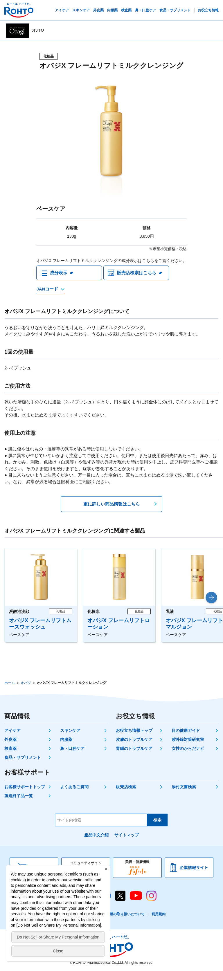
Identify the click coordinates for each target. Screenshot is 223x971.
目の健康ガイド (186, 730)
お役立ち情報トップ (134, 730)
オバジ (26, 683)
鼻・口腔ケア (72, 748)
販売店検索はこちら (136, 272)
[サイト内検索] (101, 820)
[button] (211, 597)
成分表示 (58, 272)
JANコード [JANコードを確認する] (47, 288)
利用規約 (159, 914)
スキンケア (70, 730)
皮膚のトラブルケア (134, 739)
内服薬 (66, 739)
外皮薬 (10, 739)
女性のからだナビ (188, 748)
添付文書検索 (184, 786)
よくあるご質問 (74, 786)
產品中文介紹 (96, 835)
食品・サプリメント (22, 757)
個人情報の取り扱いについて (122, 914)
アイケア (12, 730)
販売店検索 (126, 786)
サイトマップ (126, 835)
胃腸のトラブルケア (134, 748)
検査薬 (10, 748)
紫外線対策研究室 (188, 739)
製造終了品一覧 (18, 795)
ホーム (9, 683)
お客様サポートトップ (24, 786)
